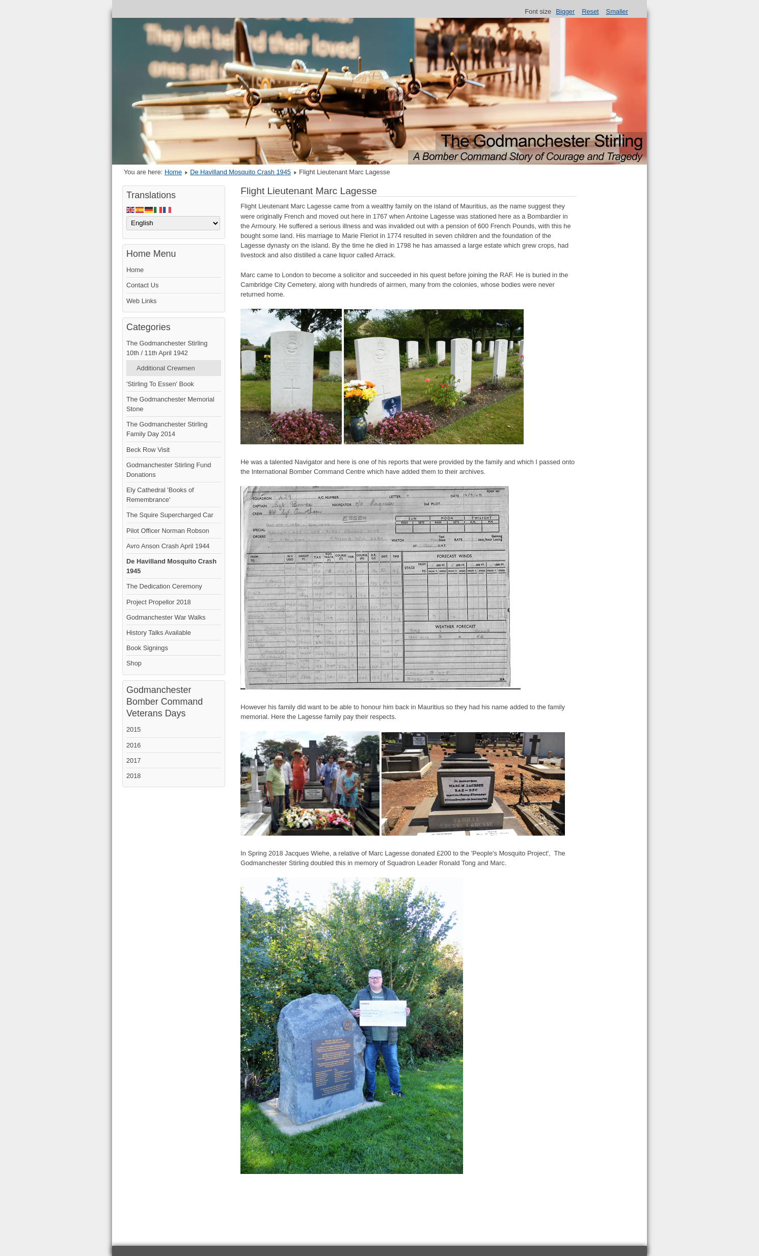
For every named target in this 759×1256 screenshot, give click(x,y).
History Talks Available (158, 632)
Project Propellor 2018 (158, 602)
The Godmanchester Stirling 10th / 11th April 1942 (166, 348)
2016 (133, 745)
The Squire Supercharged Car (169, 515)
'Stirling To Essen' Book (160, 384)
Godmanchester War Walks (166, 617)
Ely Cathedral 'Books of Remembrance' (160, 494)
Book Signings (147, 648)
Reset (590, 11)
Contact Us (142, 285)
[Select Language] (173, 223)
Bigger (565, 11)
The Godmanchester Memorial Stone (170, 404)
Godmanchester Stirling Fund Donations (168, 469)
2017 (133, 760)
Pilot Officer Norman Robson (167, 531)
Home (173, 172)
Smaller (617, 11)
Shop (134, 663)
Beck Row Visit (148, 449)
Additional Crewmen (166, 368)
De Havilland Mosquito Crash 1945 (240, 172)
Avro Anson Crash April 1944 (167, 546)
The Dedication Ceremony (164, 586)
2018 (133, 776)
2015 (133, 729)
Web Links (141, 301)
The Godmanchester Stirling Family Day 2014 (166, 429)
